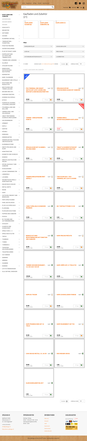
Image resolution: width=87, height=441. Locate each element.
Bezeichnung (48, 64)
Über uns (46, 418)
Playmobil (5, 208)
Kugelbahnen (6, 168)
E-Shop (25, 69)
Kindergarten (7, 137)
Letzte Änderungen (9, 268)
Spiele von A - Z (7, 230)
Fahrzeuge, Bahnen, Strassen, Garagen (8, 103)
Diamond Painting (8, 94)
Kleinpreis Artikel (8, 38)
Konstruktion (7, 151)
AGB (45, 423)
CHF (53, 64)
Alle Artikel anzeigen (9, 271)
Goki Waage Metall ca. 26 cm (36, 353)
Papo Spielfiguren (8, 199)
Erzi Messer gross (63, 353)
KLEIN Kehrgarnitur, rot (35, 383)
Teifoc (4, 236)
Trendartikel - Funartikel (7, 42)
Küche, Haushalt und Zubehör (9, 165)
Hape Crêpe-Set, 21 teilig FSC (67, 265)
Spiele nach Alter (8, 233)
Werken (4, 260)
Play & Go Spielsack (9, 205)
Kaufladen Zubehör (6, 21)
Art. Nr (43, 64)
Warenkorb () (46, 3)
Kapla (4, 126)
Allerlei (5, 63)
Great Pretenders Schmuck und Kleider (9, 116)
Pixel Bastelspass (8, 202)
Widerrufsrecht (48, 431)
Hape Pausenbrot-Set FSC (66, 324)
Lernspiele (5, 174)
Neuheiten (5, 30)
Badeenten (6, 74)
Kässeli (4, 131)
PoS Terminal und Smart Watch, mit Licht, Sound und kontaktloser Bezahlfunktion (37, 89)
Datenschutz (47, 428)
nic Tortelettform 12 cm (66, 206)
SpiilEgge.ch (33, 438)
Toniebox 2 (5, 244)
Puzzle (4, 216)
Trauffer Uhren (7, 252)
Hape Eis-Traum (31, 294)
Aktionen (5, 33)
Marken (4, 266)
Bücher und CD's (7, 91)
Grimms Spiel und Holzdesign (8, 112)
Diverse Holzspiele (8, 97)
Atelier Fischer (7, 65)
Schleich (5, 223)
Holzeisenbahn (7, 120)
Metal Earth (6, 187)
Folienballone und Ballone (8, 107)
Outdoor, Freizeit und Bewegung (9, 196)
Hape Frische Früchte (64, 235)
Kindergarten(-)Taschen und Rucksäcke (10, 140)
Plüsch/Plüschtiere (9, 211)
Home (23, 3)
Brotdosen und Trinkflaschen (7, 88)
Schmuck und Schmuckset (6, 227)
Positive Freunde (8, 45)
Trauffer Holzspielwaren (7, 248)
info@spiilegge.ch (6, 426)
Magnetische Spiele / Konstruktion (9, 180)
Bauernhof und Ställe (10, 80)
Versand (46, 421)
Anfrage (35, 3)
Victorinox (6, 254)
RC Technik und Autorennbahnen (8, 220)
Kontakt (39, 3)
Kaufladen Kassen (6, 19)
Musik (4, 189)
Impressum (47, 426)
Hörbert (5, 123)
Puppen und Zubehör (9, 213)
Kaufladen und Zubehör (7, 15)
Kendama (5, 134)
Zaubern (5, 263)
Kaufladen (4, 24)
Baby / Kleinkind (7, 77)
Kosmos (4, 157)
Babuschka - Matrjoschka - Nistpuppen (7, 70)
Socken (4, 35)
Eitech (4, 100)
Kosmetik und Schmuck (10, 154)
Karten (4, 128)
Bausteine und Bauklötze (7, 83)
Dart (4, 192)
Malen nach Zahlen (8, 184)
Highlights (6, 27)
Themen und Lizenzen (9, 60)
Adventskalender (8, 48)
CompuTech (56, 438)
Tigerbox (5, 239)
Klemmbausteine (8, 144)
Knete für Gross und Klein (9, 147)
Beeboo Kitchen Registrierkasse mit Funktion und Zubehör (36, 237)
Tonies (4, 242)
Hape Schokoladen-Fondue (66, 294)
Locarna (5, 177)
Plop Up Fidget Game (9, 51)
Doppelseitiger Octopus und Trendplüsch (7, 55)
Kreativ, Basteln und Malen (9, 160)
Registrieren (29, 3)
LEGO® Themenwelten (9, 171)
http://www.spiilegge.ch (8, 429)
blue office (39, 438)
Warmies (5, 257)
